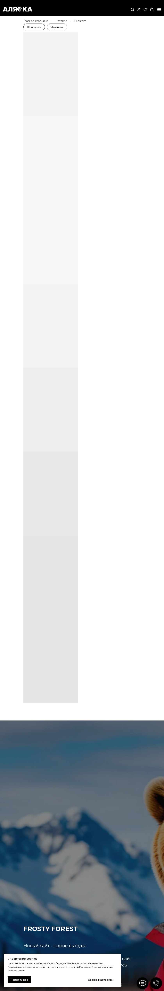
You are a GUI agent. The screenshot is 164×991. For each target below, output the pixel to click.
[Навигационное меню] (159, 9)
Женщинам (34, 26)
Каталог (61, 21)
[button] (132, 9)
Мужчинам (57, 26)
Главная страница (35, 21)
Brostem (80, 21)
